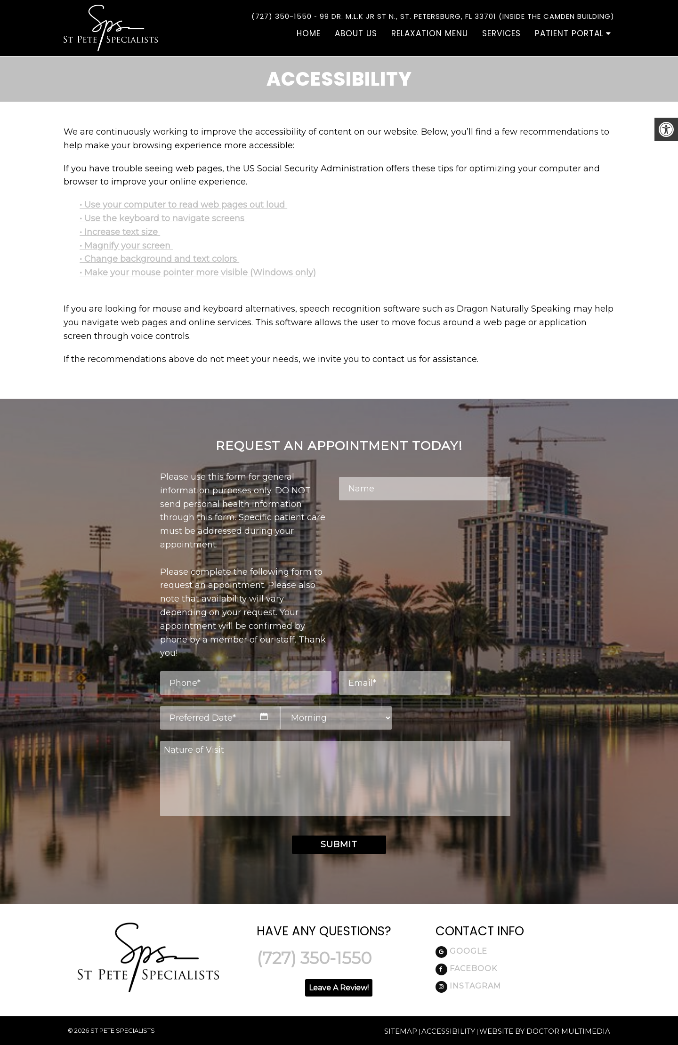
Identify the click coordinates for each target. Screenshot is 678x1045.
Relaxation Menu (429, 33)
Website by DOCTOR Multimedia (544, 1031)
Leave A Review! (339, 987)
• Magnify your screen (126, 246)
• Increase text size (120, 232)
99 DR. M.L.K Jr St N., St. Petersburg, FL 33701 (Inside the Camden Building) (467, 16)
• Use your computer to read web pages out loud (183, 205)
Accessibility (448, 1031)
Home (309, 33)
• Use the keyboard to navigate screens (163, 218)
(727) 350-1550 (281, 16)
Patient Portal (569, 33)
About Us (356, 33)
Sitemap (400, 1031)
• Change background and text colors (159, 259)
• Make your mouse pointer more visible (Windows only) (198, 272)
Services (501, 33)
